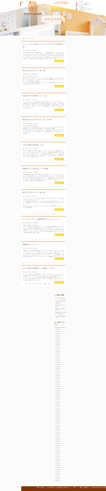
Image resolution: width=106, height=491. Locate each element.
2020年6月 (57, 425)
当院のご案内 (55, 487)
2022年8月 (57, 368)
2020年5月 (57, 428)
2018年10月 (58, 469)
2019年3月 (57, 458)
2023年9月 (57, 340)
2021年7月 (57, 397)
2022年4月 (57, 377)
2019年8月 (57, 447)
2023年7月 (57, 344)
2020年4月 (57, 430)
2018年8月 (57, 474)
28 (45, 283)
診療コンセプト (69, 487)
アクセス (77, 487)
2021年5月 (57, 401)
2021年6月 (57, 399)
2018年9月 (57, 471)
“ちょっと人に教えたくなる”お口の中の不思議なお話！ (60, 301)
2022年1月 (57, 384)
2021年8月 (57, 395)
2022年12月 (58, 360)
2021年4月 (57, 403)
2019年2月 (57, 460)
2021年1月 (57, 410)
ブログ (27, 38)
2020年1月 (57, 436)
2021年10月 (58, 390)
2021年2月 (57, 408)
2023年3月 (57, 353)
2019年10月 (58, 443)
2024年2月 (57, 329)
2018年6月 (57, 478)
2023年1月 (57, 357)
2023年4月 (57, 351)
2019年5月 (57, 454)
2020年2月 (57, 434)
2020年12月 (58, 412)
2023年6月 (57, 347)
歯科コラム (88, 487)
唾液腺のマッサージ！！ (32, 244)
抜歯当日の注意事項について (35, 96)
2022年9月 (57, 366)
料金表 (82, 487)
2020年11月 (58, 414)
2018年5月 (57, 480)
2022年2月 (57, 382)
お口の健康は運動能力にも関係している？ (39, 268)
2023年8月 (57, 342)
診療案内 (62, 487)
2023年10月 (58, 338)
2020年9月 (57, 419)
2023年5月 (57, 349)
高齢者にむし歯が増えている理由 (35, 168)
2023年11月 (58, 336)
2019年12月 (58, 439)
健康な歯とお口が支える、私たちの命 (37, 119)
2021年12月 (58, 386)
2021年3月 (57, 406)
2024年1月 (57, 331)
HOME (23, 38)
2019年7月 (57, 450)
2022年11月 (58, 362)
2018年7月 (57, 476)
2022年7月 (57, 371)
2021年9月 (57, 393)
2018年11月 (58, 467)
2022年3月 (57, 379)
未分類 (32, 38)
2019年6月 (57, 452)
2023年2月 (57, 355)
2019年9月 (57, 445)
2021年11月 (58, 388)
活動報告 (95, 487)
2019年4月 (57, 456)
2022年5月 (57, 375)
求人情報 (102, 487)
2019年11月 (58, 441)
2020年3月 (57, 432)
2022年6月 (57, 373)
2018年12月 (58, 465)
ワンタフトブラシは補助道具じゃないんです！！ (42, 219)
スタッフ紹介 (47, 487)
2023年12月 (58, 333)
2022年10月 (58, 364)
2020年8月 (57, 421)
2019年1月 (57, 463)
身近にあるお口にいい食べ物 (34, 70)
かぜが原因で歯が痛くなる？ (34, 145)
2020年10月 (58, 417)
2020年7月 (57, 423)
